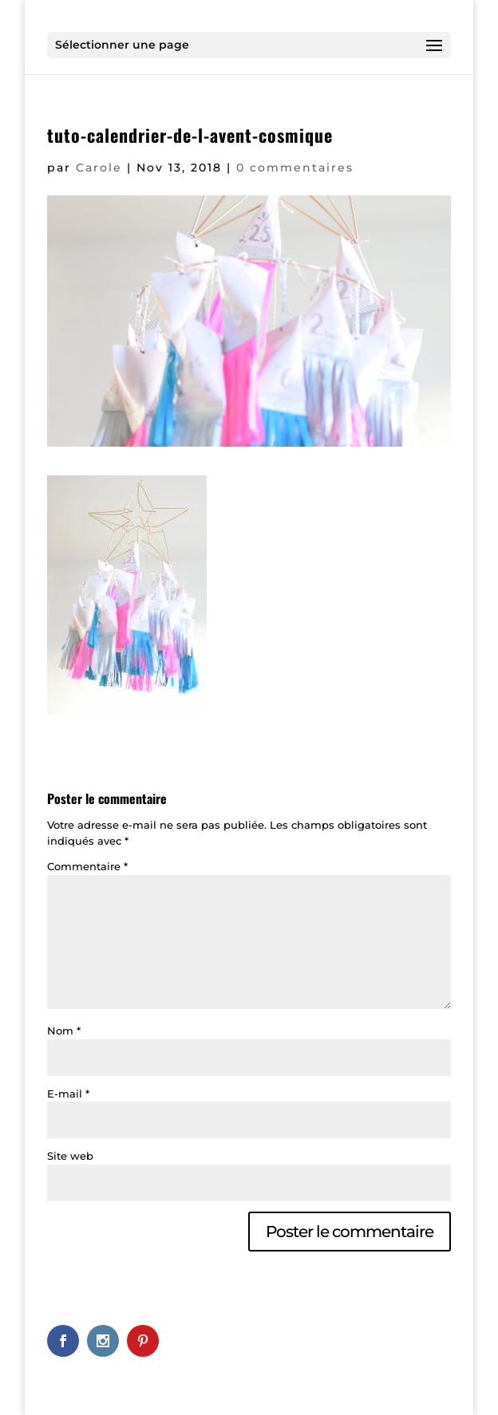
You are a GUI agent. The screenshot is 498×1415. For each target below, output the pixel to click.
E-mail (68, 1093)
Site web (70, 1155)
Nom (64, 1030)
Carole (99, 167)
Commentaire (87, 866)
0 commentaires (295, 167)
